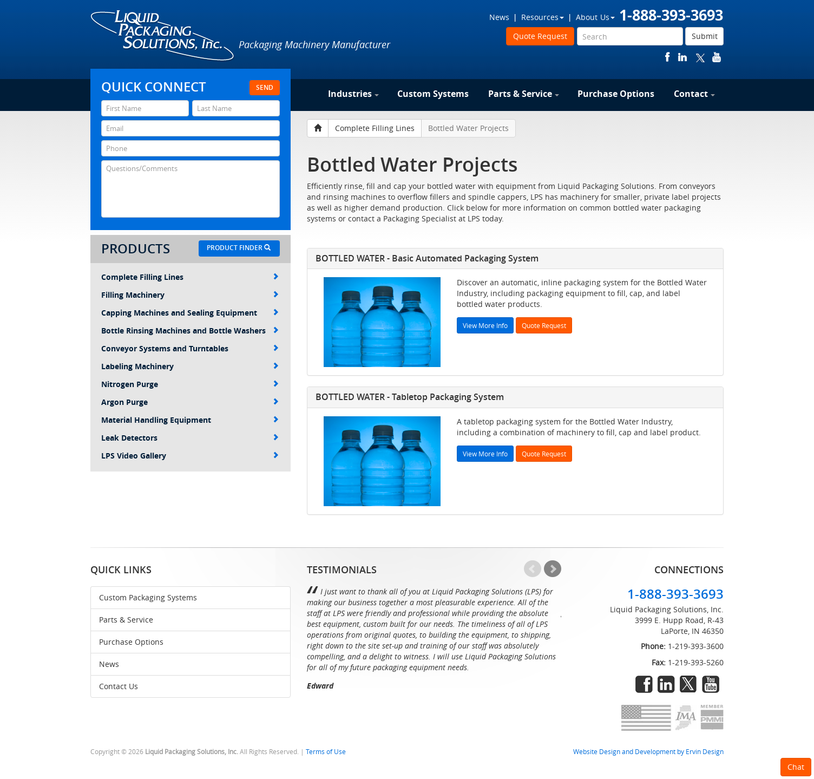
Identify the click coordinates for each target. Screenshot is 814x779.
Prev (532, 569)
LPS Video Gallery (190, 455)
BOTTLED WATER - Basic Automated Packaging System (427, 258)
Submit (705, 36)
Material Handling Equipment (190, 420)
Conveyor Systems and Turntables (190, 348)
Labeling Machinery (190, 366)
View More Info (485, 325)
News (499, 17)
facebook (667, 57)
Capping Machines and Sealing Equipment (190, 312)
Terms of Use (326, 752)
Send (264, 87)
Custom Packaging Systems (148, 597)
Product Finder (239, 247)
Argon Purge (190, 402)
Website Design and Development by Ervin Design (648, 752)
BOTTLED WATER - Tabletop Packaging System (410, 397)
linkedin (682, 57)
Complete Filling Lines (190, 277)
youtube (716, 57)
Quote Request (540, 36)
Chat (795, 767)
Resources (542, 17)
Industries (353, 94)
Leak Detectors (190, 438)
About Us (595, 17)
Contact (694, 94)
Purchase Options (615, 94)
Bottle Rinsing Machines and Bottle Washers (190, 330)
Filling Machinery (190, 295)
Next (552, 569)
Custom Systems (433, 94)
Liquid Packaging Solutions (163, 36)
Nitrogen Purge (190, 384)
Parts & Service (523, 94)
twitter (700, 57)
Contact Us (118, 686)
